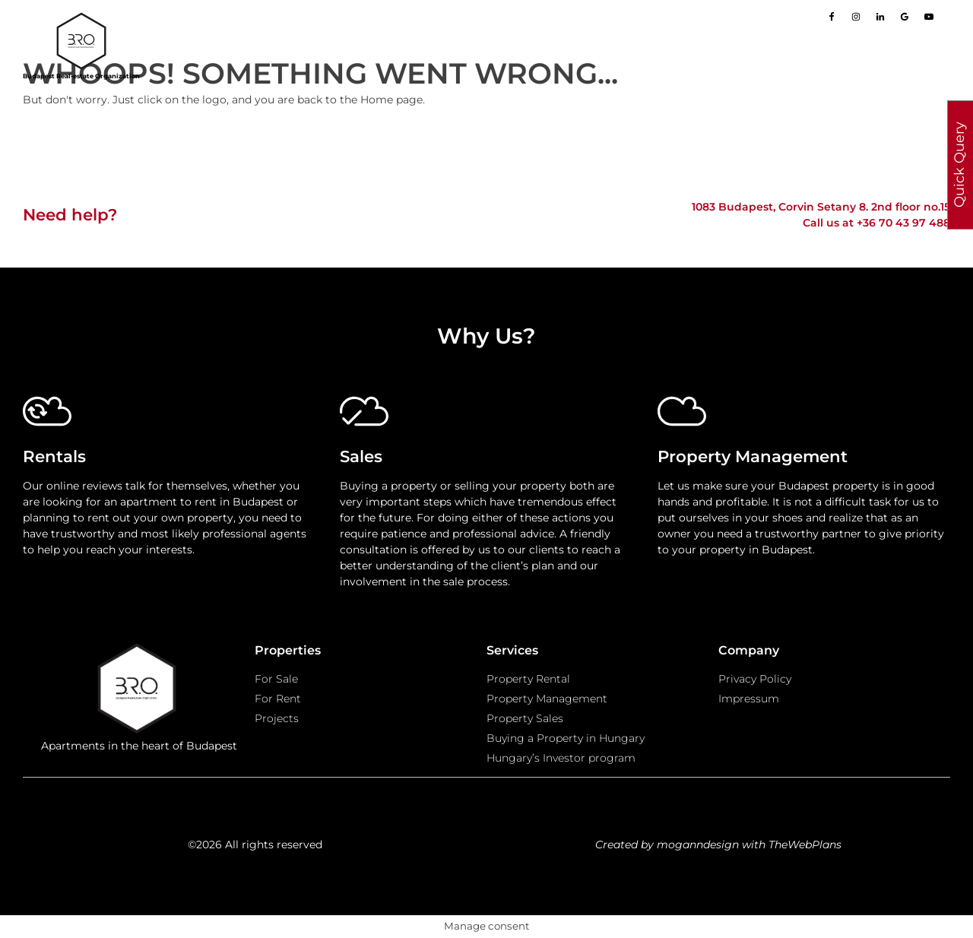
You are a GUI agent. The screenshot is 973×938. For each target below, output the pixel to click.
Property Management (546, 698)
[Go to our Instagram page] (856, 17)
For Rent (278, 698)
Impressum (748, 698)
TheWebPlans (805, 844)
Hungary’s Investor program (560, 758)
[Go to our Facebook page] (831, 17)
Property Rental (528, 679)
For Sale (276, 679)
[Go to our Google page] (904, 17)
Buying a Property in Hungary (565, 738)
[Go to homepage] (81, 41)
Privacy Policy (754, 679)
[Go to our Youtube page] (929, 17)
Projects (277, 718)
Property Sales (524, 718)
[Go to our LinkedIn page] (880, 17)
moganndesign (698, 844)
